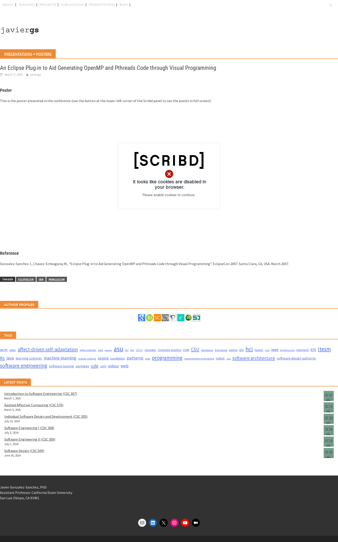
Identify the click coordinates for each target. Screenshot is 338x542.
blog (123, 4)
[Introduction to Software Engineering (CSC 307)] (329, 396)
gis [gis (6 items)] (241, 350)
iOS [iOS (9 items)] (313, 349)
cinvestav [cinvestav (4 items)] (150, 350)
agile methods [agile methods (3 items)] (88, 350)
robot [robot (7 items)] (220, 358)
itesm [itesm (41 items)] (324, 349)
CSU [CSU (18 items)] (195, 349)
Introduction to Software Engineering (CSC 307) (40, 393)
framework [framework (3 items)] (221, 350)
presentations (18, 53)
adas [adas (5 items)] (12, 350)
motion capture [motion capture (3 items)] (87, 358)
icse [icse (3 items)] (267, 350)
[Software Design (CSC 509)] (329, 453)
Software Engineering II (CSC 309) (29, 439)
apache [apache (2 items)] (108, 350)
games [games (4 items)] (233, 350)
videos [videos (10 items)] (113, 365)
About (8, 4)
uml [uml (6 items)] (103, 366)
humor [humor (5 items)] (259, 350)
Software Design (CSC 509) (24, 450)
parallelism (57, 279)
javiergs (35, 75)
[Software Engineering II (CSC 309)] (329, 442)
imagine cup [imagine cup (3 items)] (287, 350)
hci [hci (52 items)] (249, 349)
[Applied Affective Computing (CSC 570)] (329, 408)
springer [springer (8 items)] (82, 366)
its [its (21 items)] (2, 358)
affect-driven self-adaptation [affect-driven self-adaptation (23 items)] (48, 349)
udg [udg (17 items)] (94, 366)
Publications (72, 4)
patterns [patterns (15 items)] (135, 358)
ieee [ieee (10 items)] (274, 349)
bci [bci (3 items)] (126, 350)
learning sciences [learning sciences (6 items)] (29, 358)
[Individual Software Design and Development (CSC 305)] (329, 419)
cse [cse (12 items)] (186, 349)
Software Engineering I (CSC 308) (29, 428)
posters (43, 53)
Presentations (102, 4)
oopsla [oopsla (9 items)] (103, 358)
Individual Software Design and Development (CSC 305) (46, 416)
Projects (47, 4)
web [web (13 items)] (124, 365)
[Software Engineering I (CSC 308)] (329, 431)
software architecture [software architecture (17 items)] (253, 358)
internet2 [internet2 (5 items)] (302, 350)
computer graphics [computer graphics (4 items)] (169, 350)
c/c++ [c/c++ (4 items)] (139, 350)
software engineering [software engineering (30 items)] (23, 365)
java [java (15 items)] (10, 358)
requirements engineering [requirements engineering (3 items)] (199, 358)
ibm (41, 279)
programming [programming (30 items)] (167, 357)
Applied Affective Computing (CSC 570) (33, 405)
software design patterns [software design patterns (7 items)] (296, 358)
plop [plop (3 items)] (147, 358)
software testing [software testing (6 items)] (61, 366)
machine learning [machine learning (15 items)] (60, 358)
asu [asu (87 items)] (118, 349)
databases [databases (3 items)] (207, 350)
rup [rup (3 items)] (229, 358)
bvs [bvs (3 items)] (132, 350)
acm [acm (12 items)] (4, 349)
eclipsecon (26, 279)
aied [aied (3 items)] (100, 350)
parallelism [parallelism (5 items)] (117, 358)
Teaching (26, 4)
